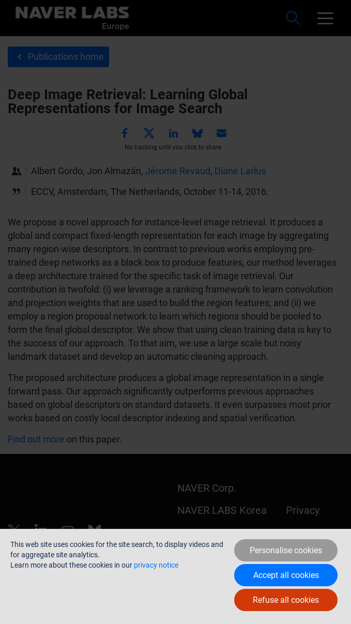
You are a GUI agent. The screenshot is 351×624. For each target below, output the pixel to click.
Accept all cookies (286, 575)
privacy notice (156, 565)
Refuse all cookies (286, 600)
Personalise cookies (286, 550)
